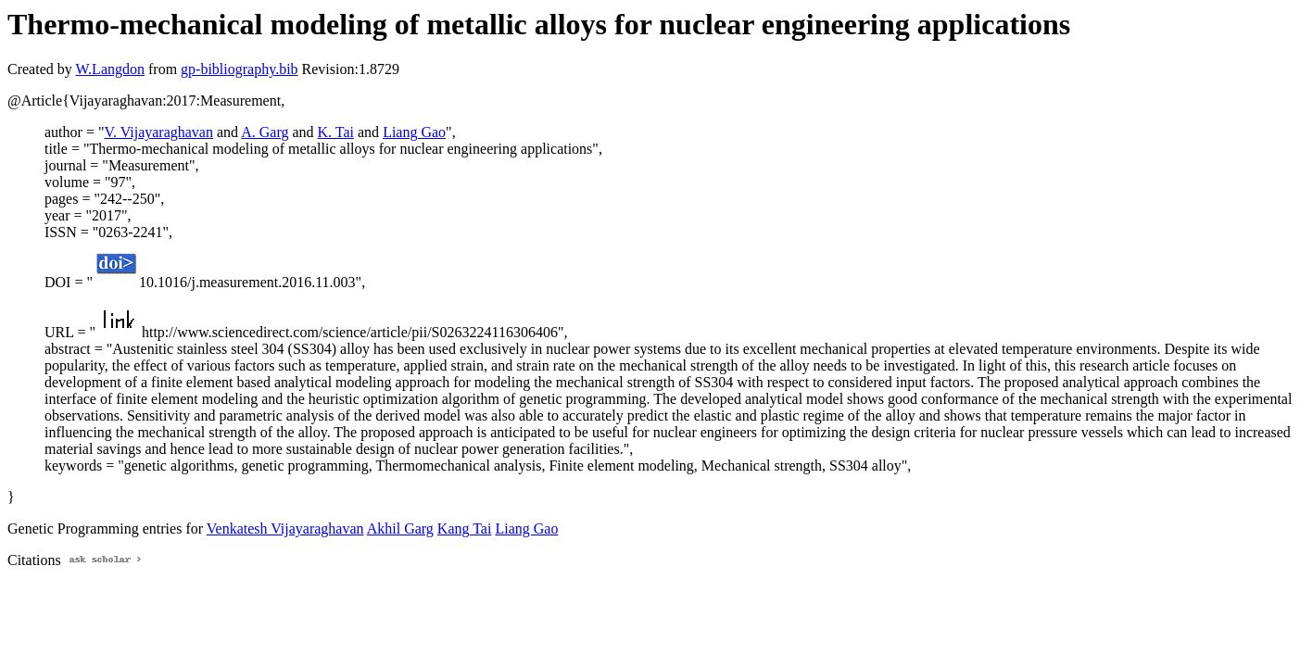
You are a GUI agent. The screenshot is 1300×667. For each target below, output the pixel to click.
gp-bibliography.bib (239, 69)
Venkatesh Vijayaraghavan (285, 528)
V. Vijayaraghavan (158, 132)
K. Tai (336, 132)
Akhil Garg (400, 528)
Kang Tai (464, 528)
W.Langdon (110, 69)
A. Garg (264, 132)
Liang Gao (414, 132)
